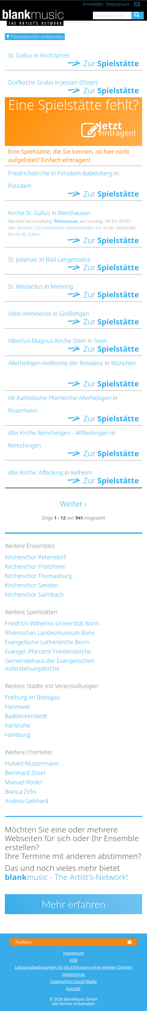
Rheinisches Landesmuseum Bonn (50, 632)
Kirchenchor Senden (31, 585)
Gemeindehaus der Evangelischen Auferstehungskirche (49, 664)
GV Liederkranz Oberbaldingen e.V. (69, 227)
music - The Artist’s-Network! (66, 877)
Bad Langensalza (68, 259)
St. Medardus (25, 286)
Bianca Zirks (20, 791)
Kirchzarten (55, 55)
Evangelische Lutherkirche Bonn (47, 642)
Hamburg (17, 734)
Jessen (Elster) (79, 82)
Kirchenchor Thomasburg (38, 576)
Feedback (73, 942)
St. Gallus (21, 55)
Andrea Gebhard (26, 801)
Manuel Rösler (24, 782)
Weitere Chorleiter (29, 752)
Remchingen (24, 445)
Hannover (18, 706)
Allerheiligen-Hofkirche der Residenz (55, 363)
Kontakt (73, 988)
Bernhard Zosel (25, 773)
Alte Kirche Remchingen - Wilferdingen (58, 433)
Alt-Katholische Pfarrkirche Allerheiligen (59, 398)
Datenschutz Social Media (73, 981)
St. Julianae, (23, 259)
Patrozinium (66, 221)
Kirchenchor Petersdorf (35, 557)
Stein (100, 341)
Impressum (117, 4)
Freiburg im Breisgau (32, 697)
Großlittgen (74, 313)
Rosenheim (22, 410)
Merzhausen (74, 213)
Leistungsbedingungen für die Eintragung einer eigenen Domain (73, 967)
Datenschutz (73, 974)
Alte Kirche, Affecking (35, 472)
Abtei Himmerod (29, 313)
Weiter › (73, 503)
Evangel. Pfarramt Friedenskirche (48, 651)
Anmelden (93, 4)
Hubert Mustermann (32, 763)
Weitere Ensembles (30, 546)
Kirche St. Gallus (29, 213)
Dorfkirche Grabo (31, 82)
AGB (73, 960)
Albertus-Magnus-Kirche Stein (47, 341)
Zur (103, 63)
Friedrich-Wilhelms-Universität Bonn (52, 623)
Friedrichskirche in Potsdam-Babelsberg (60, 173)
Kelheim (81, 472)
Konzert (25, 227)
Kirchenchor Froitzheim (35, 566)
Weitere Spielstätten (31, 612)
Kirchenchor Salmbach (34, 594)
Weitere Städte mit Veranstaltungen (51, 686)
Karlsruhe (17, 725)
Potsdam (19, 186)
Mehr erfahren (74, 904)
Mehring (62, 286)
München (123, 363)
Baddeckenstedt (26, 716)
